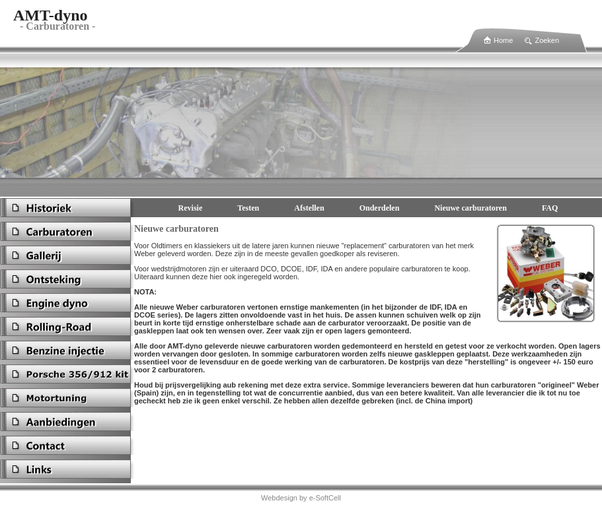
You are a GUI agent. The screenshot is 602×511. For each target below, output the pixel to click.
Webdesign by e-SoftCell (301, 498)
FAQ (550, 208)
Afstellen (309, 208)
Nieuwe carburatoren (470, 208)
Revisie (190, 208)
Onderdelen (379, 208)
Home (503, 40)
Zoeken (547, 40)
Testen (248, 208)
